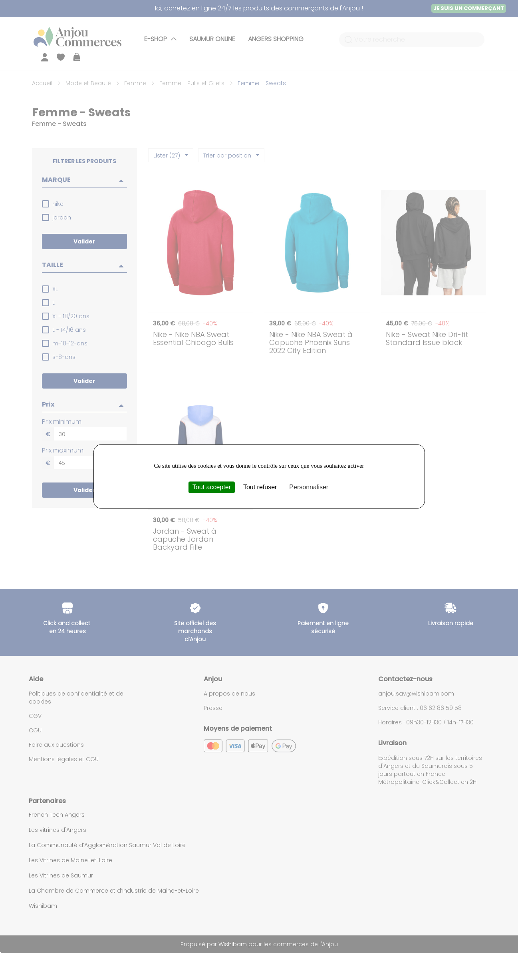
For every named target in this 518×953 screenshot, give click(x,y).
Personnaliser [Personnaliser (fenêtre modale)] (308, 487)
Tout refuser (260, 487)
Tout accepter (212, 487)
